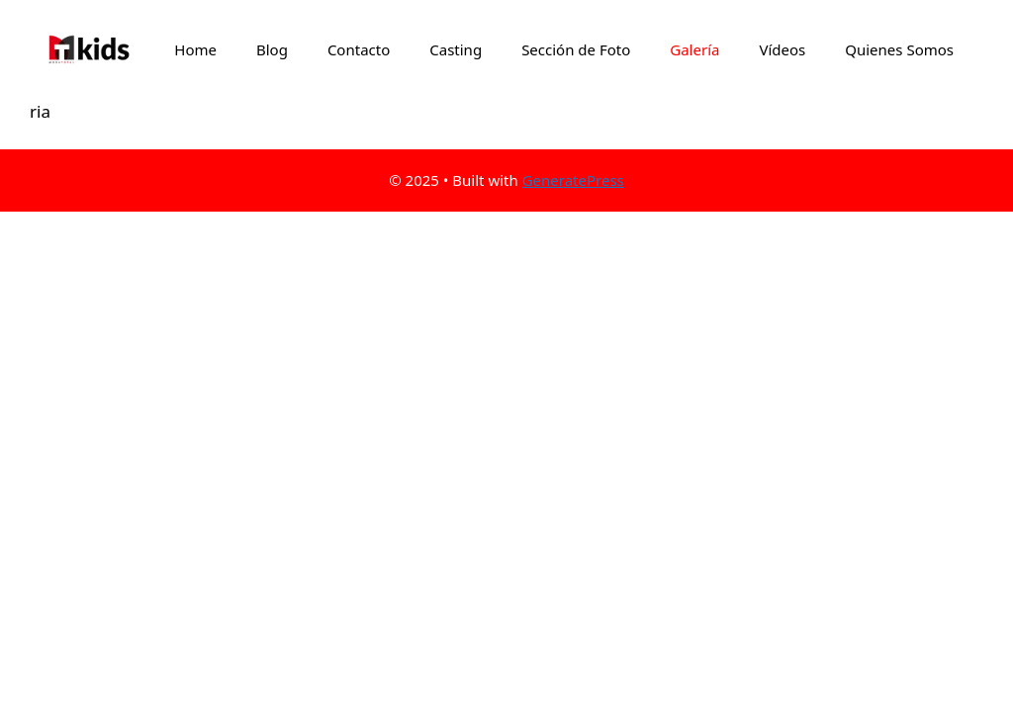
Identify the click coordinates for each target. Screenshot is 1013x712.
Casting (455, 49)
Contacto (358, 49)
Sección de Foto (575, 49)
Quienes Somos (899, 49)
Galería (694, 49)
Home (195, 49)
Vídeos (782, 49)
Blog (272, 49)
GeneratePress (573, 180)
